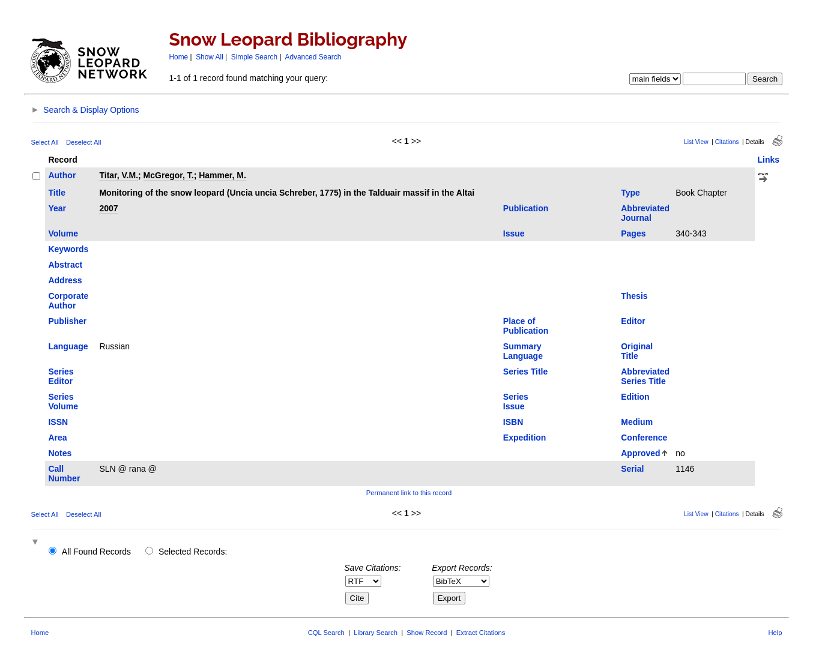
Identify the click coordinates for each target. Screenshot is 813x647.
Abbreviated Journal (645, 213)
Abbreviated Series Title (645, 376)
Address (65, 280)
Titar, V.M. (118, 175)
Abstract (65, 264)
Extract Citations (480, 632)
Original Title (637, 351)
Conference (644, 437)
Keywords (68, 249)
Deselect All (83, 142)
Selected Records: (193, 551)
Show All (209, 57)
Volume (63, 233)
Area (57, 437)
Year (57, 208)
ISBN (513, 422)
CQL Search (326, 632)
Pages (633, 233)
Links (769, 159)
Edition (635, 397)
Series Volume (63, 401)
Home (178, 57)
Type (630, 192)
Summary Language (523, 351)
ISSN (58, 422)
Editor (633, 321)
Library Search (375, 632)
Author (62, 175)
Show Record (426, 632)
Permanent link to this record (409, 492)
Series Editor (60, 376)
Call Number (64, 473)
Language (68, 346)
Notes (59, 453)
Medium (637, 422)
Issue (514, 233)
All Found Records (96, 551)
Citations (727, 142)
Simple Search (254, 57)
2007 (108, 208)
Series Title (525, 371)
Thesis (634, 296)
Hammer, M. (222, 175)
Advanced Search (313, 57)
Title (56, 192)
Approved (640, 453)
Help (775, 632)
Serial (632, 469)
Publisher (67, 321)
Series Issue (515, 401)
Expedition (524, 437)
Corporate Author (68, 300)
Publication (525, 208)
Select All (44, 142)
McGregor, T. (169, 175)
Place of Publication (525, 326)
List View (696, 142)
